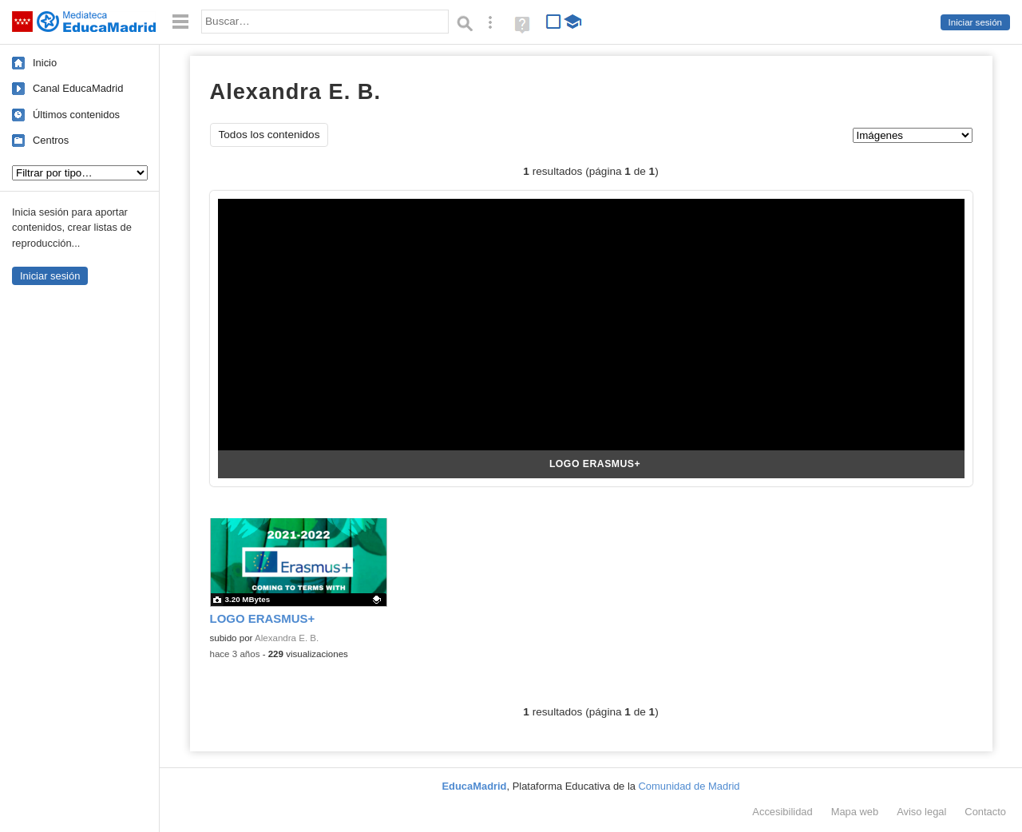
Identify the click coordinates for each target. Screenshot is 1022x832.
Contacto (985, 812)
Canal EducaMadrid (78, 88)
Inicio (45, 63)
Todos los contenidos (269, 135)
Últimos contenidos (76, 115)
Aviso (921, 812)
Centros (51, 140)
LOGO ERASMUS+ (594, 463)
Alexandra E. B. (287, 638)
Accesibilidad (782, 812)
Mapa (855, 812)
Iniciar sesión (975, 22)
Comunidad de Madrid (689, 786)
